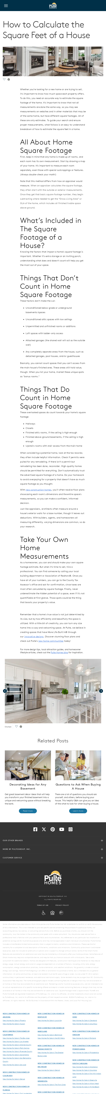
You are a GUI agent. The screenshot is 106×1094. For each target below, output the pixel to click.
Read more (28, 811)
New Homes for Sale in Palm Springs (16, 1048)
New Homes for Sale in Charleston (85, 1067)
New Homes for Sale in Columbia (84, 1070)
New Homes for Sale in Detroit (49, 1070)
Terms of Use (42, 905)
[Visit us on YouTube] (61, 830)
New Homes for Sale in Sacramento (16, 1055)
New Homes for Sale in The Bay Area (16, 1038)
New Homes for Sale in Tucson (14, 1024)
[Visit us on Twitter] (44, 830)
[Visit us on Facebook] (35, 830)
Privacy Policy (62, 905)
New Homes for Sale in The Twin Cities (52, 1084)
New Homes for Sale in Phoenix (14, 1020)
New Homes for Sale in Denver (14, 1079)
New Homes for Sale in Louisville (50, 1020)
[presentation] (5, 691)
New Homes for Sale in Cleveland (84, 1020)
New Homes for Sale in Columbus (84, 1024)
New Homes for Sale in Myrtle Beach (85, 1087)
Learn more (78, 811)
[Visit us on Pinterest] (53, 830)
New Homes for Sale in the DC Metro (51, 1038)
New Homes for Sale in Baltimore (50, 1035)
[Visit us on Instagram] (70, 830)
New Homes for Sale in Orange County (17, 1045)
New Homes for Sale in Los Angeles (16, 1041)
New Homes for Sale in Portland (84, 1038)
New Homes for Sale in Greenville (84, 1080)
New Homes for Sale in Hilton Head (85, 1083)
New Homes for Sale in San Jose (14, 1064)
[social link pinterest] (9, 79)
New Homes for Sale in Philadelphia (85, 1052)
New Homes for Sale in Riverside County (17, 1051)
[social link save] (4, 80)
